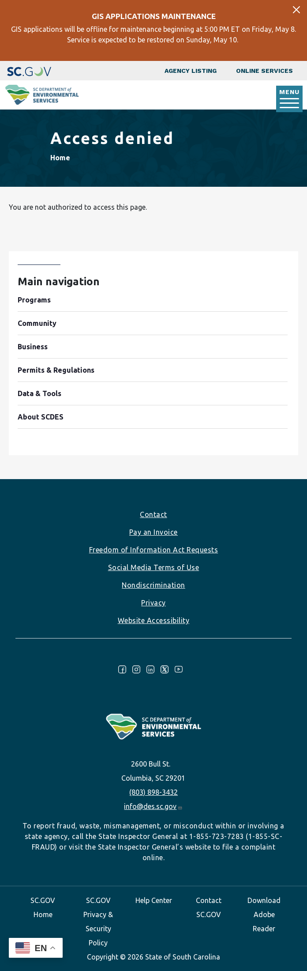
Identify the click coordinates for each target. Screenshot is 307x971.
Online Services (264, 70)
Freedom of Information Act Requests (153, 550)
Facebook (122, 669)
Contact (153, 514)
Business (33, 347)
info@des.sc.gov (153, 806)
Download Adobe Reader (264, 914)
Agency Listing (191, 70)
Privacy (153, 603)
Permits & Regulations (56, 370)
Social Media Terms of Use (153, 567)
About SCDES (41, 417)
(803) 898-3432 (153, 792)
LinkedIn (150, 669)
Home (60, 158)
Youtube (179, 669)
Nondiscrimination (153, 585)
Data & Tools (39, 393)
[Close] (296, 9)
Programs (34, 300)
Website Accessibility (154, 620)
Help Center (153, 900)
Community (37, 323)
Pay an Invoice (153, 532)
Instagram (136, 669)
